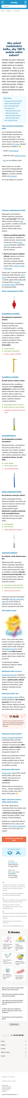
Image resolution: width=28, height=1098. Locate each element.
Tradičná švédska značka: (10, 697)
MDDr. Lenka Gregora (13, 872)
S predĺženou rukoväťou (10, 377)
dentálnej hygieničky (10, 649)
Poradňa (14, 1049)
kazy (4, 160)
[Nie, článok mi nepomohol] (18, 853)
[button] (2, 2)
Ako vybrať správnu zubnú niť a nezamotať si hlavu (7, 961)
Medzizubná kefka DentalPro (13, 115)
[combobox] (14, 6)
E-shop (14, 1041)
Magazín (9, 11)
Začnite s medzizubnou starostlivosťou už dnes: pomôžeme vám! (19, 947)
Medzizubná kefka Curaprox (13, 110)
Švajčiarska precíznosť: (9, 675)
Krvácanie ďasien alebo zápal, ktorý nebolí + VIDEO (19, 977)
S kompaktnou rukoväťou (11, 314)
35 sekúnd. (13, 176)
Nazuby (3, 11)
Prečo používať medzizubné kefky (13, 101)
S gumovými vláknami (9, 553)
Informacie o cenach (6, 1088)
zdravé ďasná (14, 151)
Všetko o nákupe (14, 1052)
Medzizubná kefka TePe (12, 113)
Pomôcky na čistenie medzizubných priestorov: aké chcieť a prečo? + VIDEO (7, 946)
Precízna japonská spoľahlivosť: (12, 737)
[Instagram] (10, 1060)
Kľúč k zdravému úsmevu (11, 120)
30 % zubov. (16, 144)
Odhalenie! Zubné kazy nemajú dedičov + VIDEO (20, 963)
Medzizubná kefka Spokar (12, 118)
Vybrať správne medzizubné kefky (14, 839)
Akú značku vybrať (9, 108)
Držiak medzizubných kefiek (11, 492)
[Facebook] (3, 1060)
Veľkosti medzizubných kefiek (12, 103)
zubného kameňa (20, 155)
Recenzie (4, 1091)
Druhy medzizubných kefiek (12, 105)
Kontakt (14, 1056)
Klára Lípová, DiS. (12, 863)
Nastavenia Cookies (6, 1086)
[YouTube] (6, 1060)
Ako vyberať (17, 11)
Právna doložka (5, 1089)
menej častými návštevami (17, 826)
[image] (8, 939)
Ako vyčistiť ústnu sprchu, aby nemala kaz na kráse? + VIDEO (7, 976)
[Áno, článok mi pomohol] (10, 853)
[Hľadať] (25, 6)
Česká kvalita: (6, 773)
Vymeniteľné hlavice (9, 435)
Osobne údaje (5, 1085)
